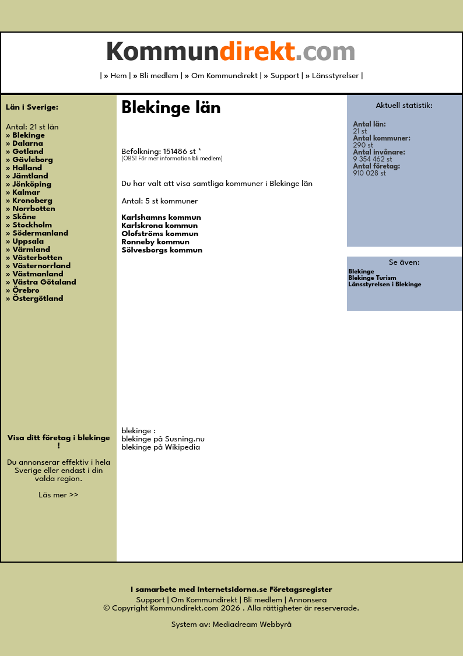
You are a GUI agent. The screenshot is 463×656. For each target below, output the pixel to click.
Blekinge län (171, 108)
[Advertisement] (209, 345)
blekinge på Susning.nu (163, 439)
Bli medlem (155, 76)
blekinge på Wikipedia (161, 447)
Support (281, 76)
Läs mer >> (59, 495)
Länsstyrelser (332, 76)
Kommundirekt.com (184, 608)
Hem (115, 76)
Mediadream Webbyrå (252, 624)
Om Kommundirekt (221, 76)
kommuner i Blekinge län (269, 184)
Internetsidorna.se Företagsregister (264, 589)
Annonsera (308, 600)
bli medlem (206, 159)
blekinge (94, 438)
